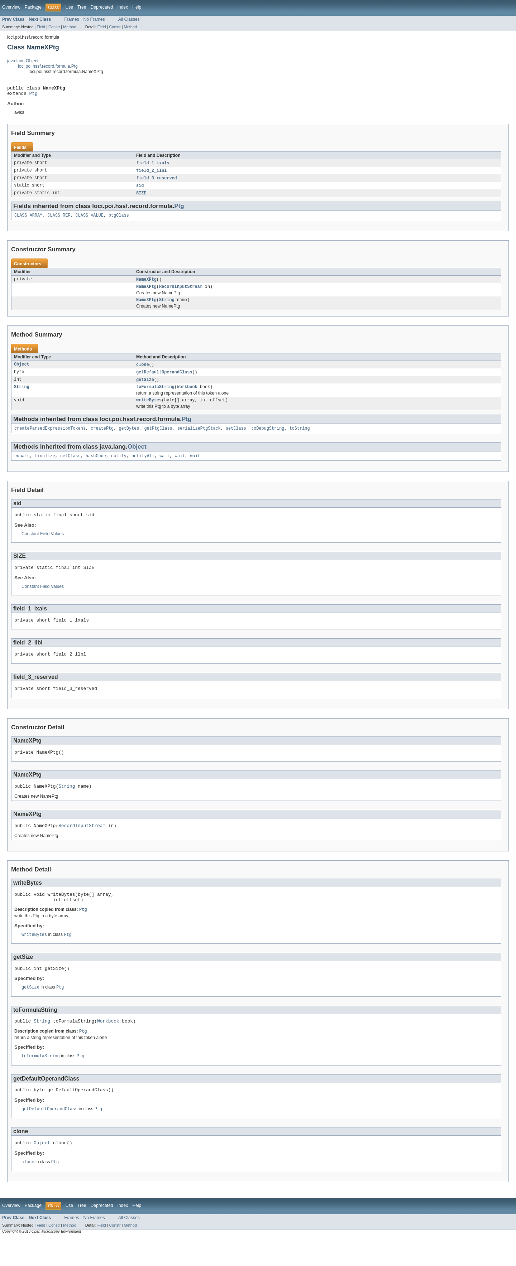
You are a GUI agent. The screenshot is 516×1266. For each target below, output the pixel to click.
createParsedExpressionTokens (50, 438)
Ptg (33, 95)
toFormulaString (155, 395)
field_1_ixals (152, 165)
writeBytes (149, 409)
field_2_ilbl (151, 173)
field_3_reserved (156, 181)
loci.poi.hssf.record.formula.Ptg (48, 66)
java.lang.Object (22, 60)
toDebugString (267, 438)
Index (122, 7)
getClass (70, 466)
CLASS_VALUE (90, 220)
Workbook (187, 395)
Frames (71, 19)
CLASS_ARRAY (28, 220)
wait (164, 466)
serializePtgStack (199, 438)
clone (142, 371)
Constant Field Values (43, 545)
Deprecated (102, 7)
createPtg (102, 438)
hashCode (96, 466)
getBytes (129, 438)
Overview (11, 7)
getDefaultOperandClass (164, 379)
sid (140, 189)
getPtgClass (158, 438)
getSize (145, 387)
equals (22, 466)
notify (118, 466)
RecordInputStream (180, 292)
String (167, 306)
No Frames (94, 19)
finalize (45, 466)
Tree (81, 7)
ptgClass (119, 220)
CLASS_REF (58, 220)
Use (69, 7)
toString (300, 438)
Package (33, 7)
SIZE (141, 197)
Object (21, 371)
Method (69, 27)
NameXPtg (146, 284)
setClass (236, 438)
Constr (54, 27)
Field (41, 27)
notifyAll (143, 466)
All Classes (129, 19)
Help (136, 7)
